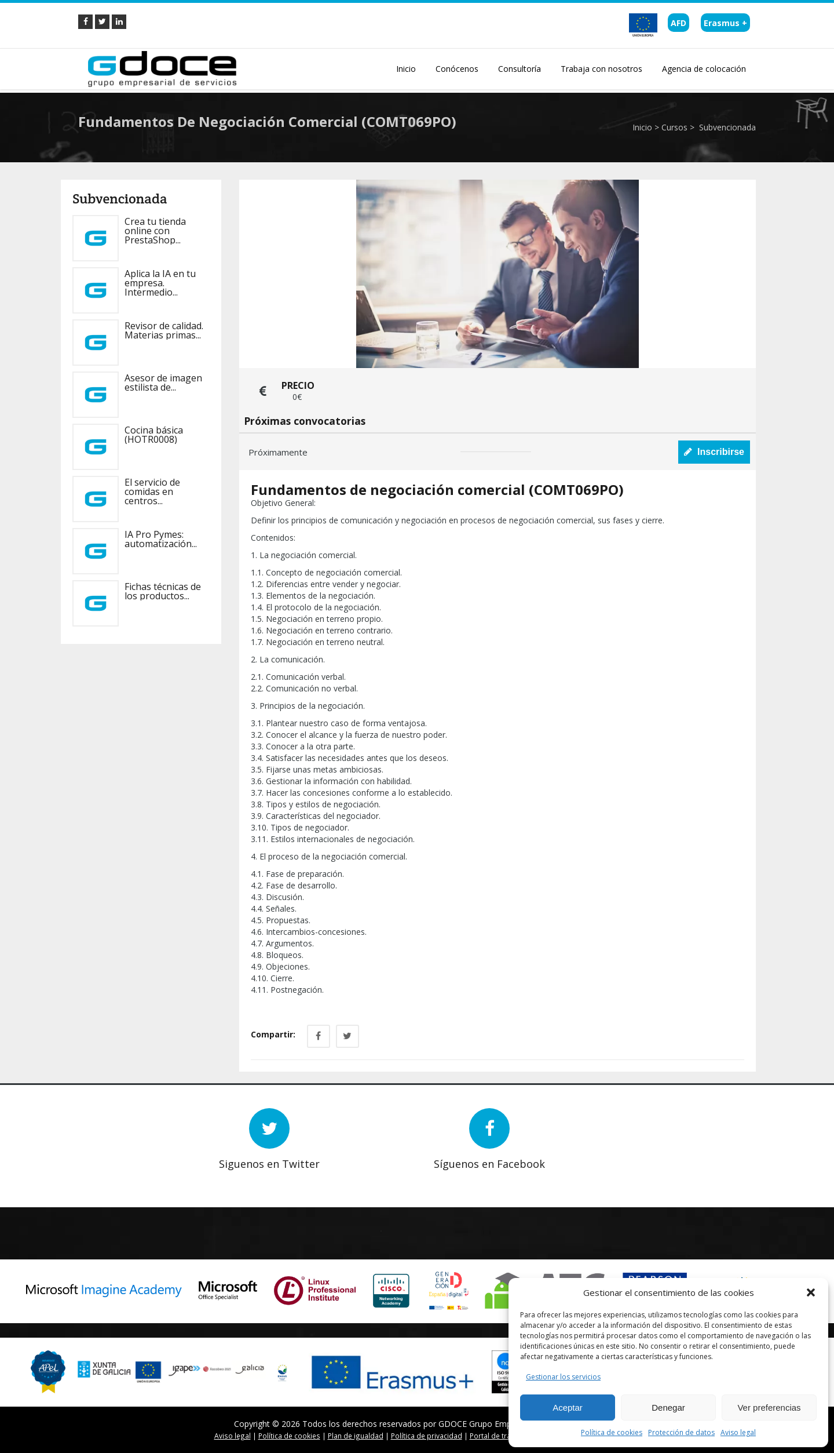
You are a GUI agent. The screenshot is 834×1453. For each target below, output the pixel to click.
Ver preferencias (768, 1407)
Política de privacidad (426, 1435)
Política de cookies (611, 1432)
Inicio (642, 127)
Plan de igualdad (355, 1435)
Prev (107, 1177)
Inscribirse (714, 452)
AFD (678, 22)
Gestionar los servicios (563, 1377)
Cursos (674, 127)
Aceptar (568, 1407)
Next (125, 1177)
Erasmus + (725, 22)
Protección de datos (681, 1432)
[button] (811, 1292)
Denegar (668, 1407)
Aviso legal (738, 1432)
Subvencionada (726, 127)
